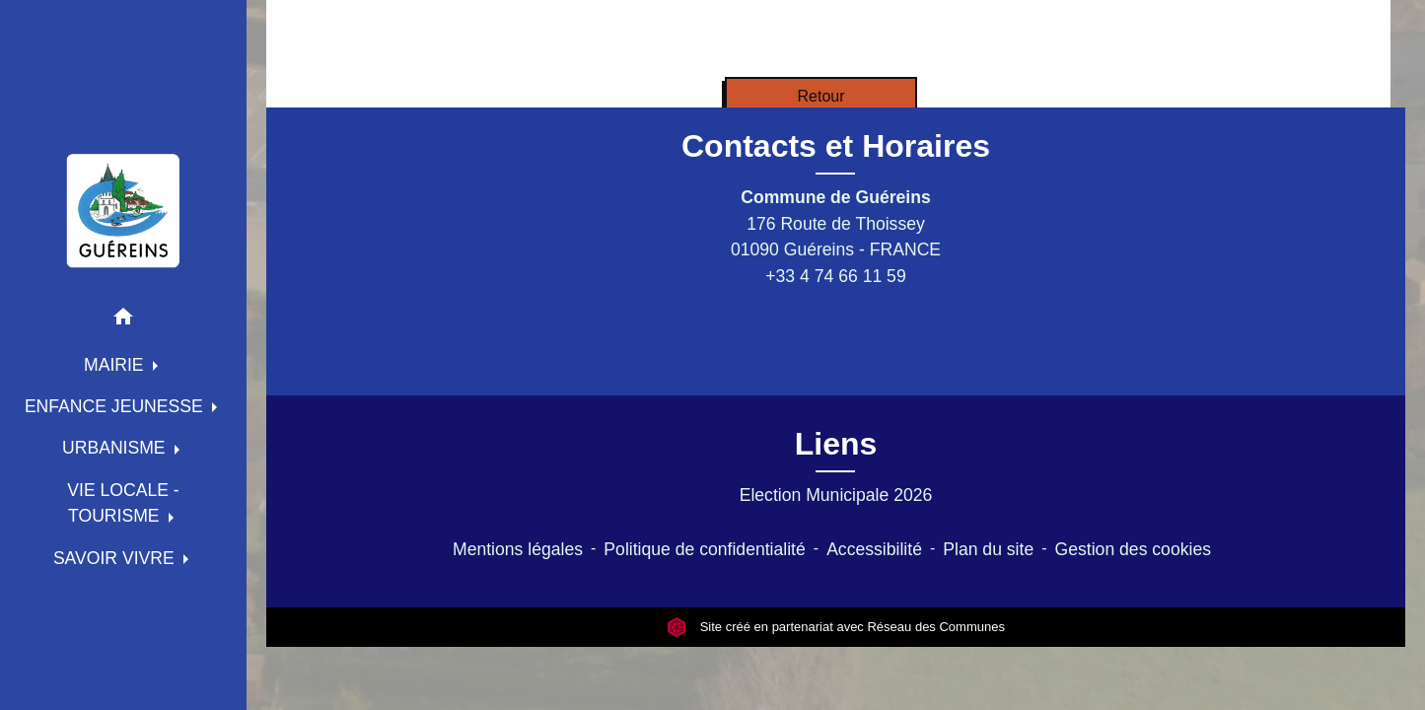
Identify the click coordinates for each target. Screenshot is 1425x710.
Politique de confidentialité (704, 549)
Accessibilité (874, 549)
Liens (836, 444)
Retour (820, 96)
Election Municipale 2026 (836, 495)
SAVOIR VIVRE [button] (116, 558)
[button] (123, 320)
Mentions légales (518, 549)
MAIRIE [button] (116, 365)
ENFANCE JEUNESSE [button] (116, 406)
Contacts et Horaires (835, 146)
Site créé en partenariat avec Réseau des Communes (836, 626)
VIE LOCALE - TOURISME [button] (122, 503)
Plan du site (988, 549)
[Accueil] (123, 210)
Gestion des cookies (1133, 549)
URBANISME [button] (116, 448)
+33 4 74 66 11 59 (835, 276)
